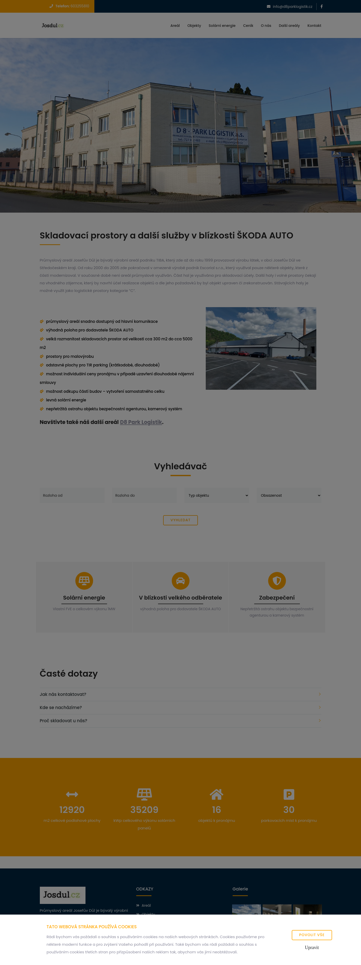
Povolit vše (311, 934)
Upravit (312, 947)
